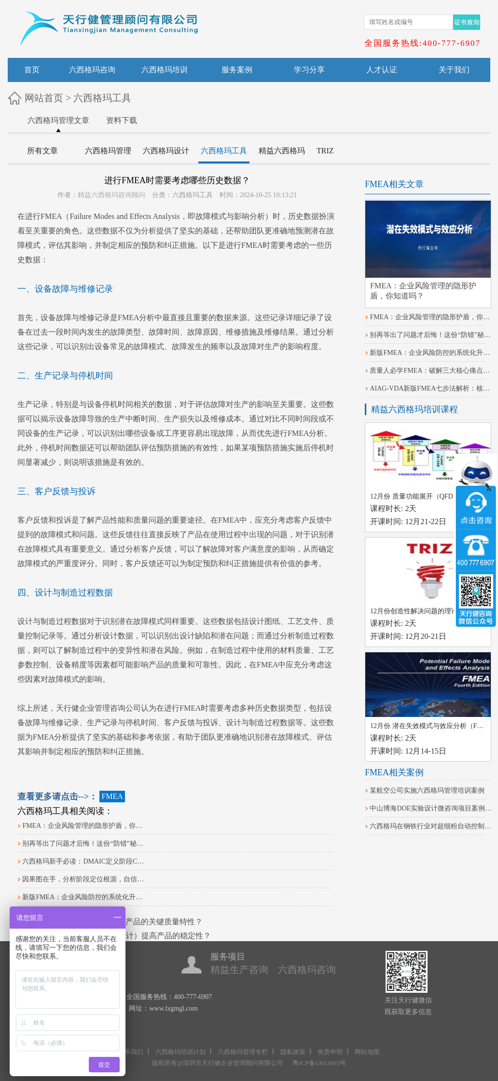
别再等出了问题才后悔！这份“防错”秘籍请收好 (84, 843)
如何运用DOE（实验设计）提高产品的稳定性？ (129, 936)
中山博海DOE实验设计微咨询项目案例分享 (431, 808)
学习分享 (309, 70)
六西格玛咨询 (92, 70)
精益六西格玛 (282, 151)
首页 (32, 70)
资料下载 (121, 120)
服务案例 (236, 70)
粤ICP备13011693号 (319, 1063)
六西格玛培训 (164, 70)
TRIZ (325, 151)
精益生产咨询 (239, 969)
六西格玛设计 (166, 151)
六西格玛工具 (102, 98)
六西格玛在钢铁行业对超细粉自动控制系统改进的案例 (431, 826)
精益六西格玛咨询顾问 (111, 195)
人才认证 (381, 70)
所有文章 (42, 151)
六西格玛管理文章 (58, 120)
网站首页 (44, 98)
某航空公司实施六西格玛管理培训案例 (427, 790)
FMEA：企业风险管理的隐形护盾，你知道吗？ (84, 825)
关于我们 (454, 70)
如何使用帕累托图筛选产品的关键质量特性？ (125, 922)
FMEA (51, 216)
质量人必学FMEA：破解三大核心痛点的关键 (431, 370)
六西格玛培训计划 (180, 1051)
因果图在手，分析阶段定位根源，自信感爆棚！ (84, 879)
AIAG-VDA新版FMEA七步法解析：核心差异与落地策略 (431, 388)
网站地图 (367, 1051)
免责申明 (330, 1051)
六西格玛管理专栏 (243, 1051)
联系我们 (130, 1051)
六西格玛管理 (108, 151)
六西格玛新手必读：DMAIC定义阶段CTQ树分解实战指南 (84, 861)
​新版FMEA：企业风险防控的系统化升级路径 (84, 897)
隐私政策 (292, 1051)
